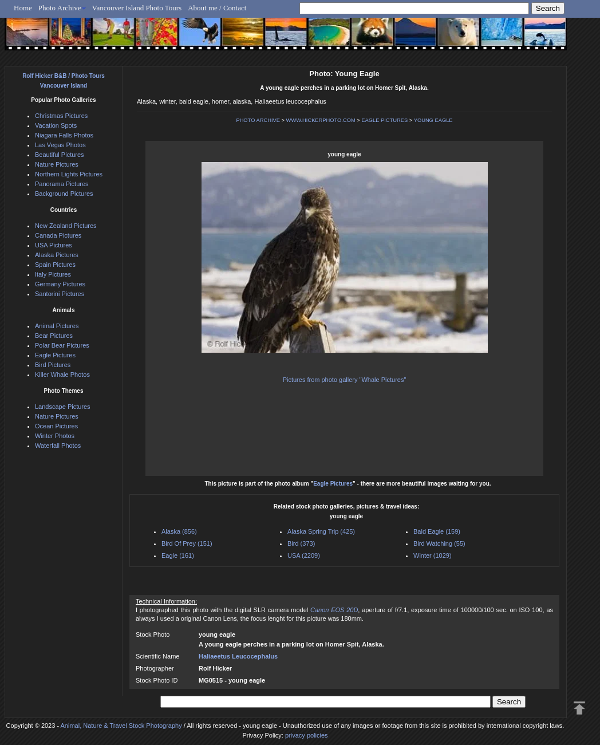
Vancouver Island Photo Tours (137, 7)
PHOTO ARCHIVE (258, 120)
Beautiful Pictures (59, 154)
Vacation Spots (56, 125)
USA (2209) (303, 555)
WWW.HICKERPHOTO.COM (321, 120)
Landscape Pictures (62, 406)
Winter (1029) (432, 555)
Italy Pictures (53, 274)
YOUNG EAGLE (433, 120)
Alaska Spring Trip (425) (321, 531)
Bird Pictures (52, 364)
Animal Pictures (56, 325)
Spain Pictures (55, 264)
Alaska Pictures (56, 254)
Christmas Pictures (61, 115)
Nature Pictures (56, 164)
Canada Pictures (58, 235)
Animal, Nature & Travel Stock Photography (121, 725)
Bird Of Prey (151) (186, 543)
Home (23, 7)
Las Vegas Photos (60, 144)
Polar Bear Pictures (62, 345)
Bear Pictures (54, 335)
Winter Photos (54, 435)
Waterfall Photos (58, 445)
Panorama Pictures (62, 183)
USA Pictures (53, 245)
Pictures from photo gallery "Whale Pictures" (344, 379)
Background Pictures (64, 193)
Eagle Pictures (333, 483)
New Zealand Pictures (66, 225)
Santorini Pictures (59, 293)
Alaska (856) (179, 531)
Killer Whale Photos (62, 374)
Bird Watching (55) (439, 543)
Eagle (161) (177, 555)
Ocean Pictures (56, 426)
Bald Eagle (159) (436, 531)
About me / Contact (217, 7)
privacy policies (306, 735)
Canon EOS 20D (334, 609)
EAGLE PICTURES (384, 120)
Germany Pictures (60, 284)
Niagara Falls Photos (64, 135)
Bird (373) (301, 543)
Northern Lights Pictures (68, 174)
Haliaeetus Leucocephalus (238, 656)
